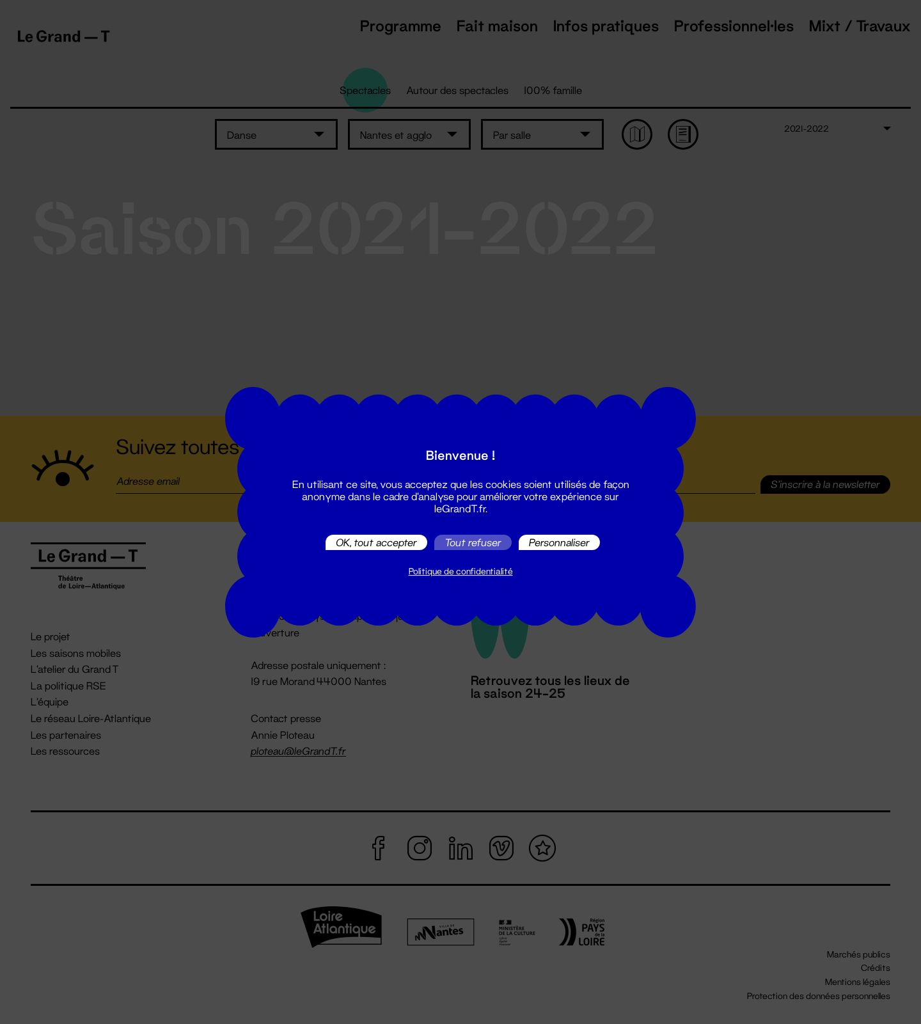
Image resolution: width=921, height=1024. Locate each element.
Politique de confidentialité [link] (461, 571)
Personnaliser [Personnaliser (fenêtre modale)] (559, 542)
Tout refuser (473, 542)
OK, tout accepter (376, 542)
